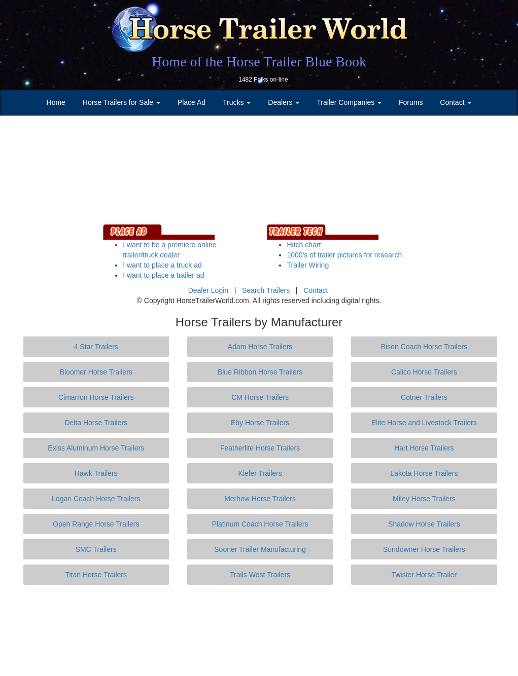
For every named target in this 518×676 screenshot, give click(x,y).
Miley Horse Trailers (424, 499)
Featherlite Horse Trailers (260, 448)
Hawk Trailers (96, 473)
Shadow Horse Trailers (424, 524)
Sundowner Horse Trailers (424, 549)
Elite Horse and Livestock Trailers (424, 423)
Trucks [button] (237, 102)
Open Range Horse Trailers (96, 524)
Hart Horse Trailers (424, 448)
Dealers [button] (283, 102)
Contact (315, 290)
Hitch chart (304, 245)
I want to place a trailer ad (163, 275)
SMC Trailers (96, 549)
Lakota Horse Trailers (424, 473)
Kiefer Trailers (260, 473)
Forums (411, 102)
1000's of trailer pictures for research (344, 255)
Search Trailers (266, 290)
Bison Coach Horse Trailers (424, 347)
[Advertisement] (259, 630)
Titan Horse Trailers (96, 575)
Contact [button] (455, 102)
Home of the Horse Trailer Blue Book (259, 61)
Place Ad (191, 102)
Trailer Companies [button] (349, 102)
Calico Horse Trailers (424, 372)
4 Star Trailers (96, 347)
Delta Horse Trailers (95, 423)
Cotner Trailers (424, 397)
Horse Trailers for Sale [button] (121, 102)
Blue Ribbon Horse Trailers (260, 372)
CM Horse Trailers (260, 397)
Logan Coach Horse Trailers (96, 499)
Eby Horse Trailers (260, 423)
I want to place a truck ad (162, 265)
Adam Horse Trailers (260, 347)
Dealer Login (208, 290)
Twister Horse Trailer (424, 575)
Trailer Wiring (308, 265)
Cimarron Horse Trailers (96, 397)
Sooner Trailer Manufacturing (260, 549)
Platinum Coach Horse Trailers (260, 524)
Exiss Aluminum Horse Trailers (96, 448)
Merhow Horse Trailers (260, 499)
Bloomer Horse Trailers (96, 372)
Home (56, 102)
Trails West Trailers (260, 575)
